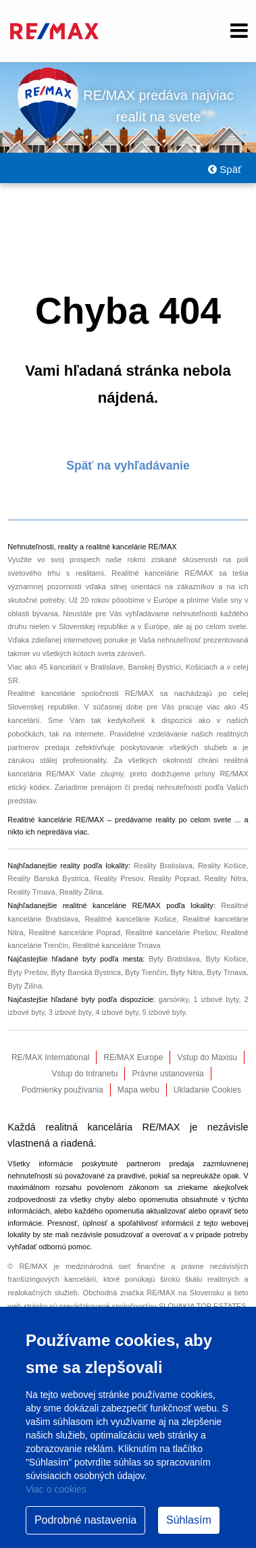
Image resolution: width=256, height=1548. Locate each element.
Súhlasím (188, 1520)
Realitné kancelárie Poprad (74, 932)
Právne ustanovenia (167, 1073)
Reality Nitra (225, 878)
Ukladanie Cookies (207, 1090)
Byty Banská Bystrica (85, 972)
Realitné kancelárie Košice (130, 919)
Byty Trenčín (145, 972)
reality (165, 820)
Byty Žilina (24, 986)
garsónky (173, 999)
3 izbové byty (70, 1012)
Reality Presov (118, 878)
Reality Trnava (31, 892)
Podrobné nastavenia (85, 1520)
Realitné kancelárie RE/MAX (162, 573)
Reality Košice (222, 866)
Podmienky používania (62, 1090)
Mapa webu (138, 1090)
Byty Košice (225, 959)
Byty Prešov (27, 972)
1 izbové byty (216, 999)
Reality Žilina (80, 892)
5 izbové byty (164, 1012)
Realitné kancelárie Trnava (116, 945)
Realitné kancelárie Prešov (171, 932)
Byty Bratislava (174, 959)
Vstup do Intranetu (84, 1073)
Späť (224, 169)
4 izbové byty (116, 1012)
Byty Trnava (226, 972)
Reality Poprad (174, 878)
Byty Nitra (186, 972)
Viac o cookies (56, 1489)
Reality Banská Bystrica (47, 878)
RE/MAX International (50, 1057)
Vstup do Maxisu (207, 1057)
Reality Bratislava (163, 866)
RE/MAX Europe (133, 1057)
